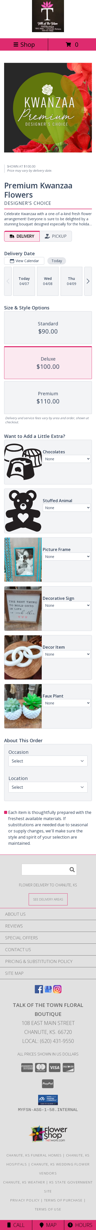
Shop (24, 44)
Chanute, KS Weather (24, 1182)
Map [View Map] (48, 1225)
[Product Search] (49, 869)
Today (56, 260)
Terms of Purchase (63, 1200)
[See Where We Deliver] (48, 899)
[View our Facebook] (39, 992)
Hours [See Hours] (80, 1225)
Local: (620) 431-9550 (48, 1041)
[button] (48, 1100)
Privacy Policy (25, 1200)
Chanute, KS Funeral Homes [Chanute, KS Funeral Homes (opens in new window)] (34, 1155)
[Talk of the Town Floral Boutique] (48, 30)
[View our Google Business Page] (48, 992)
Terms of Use (48, 1209)
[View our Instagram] (57, 992)
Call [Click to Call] (16, 1225)
